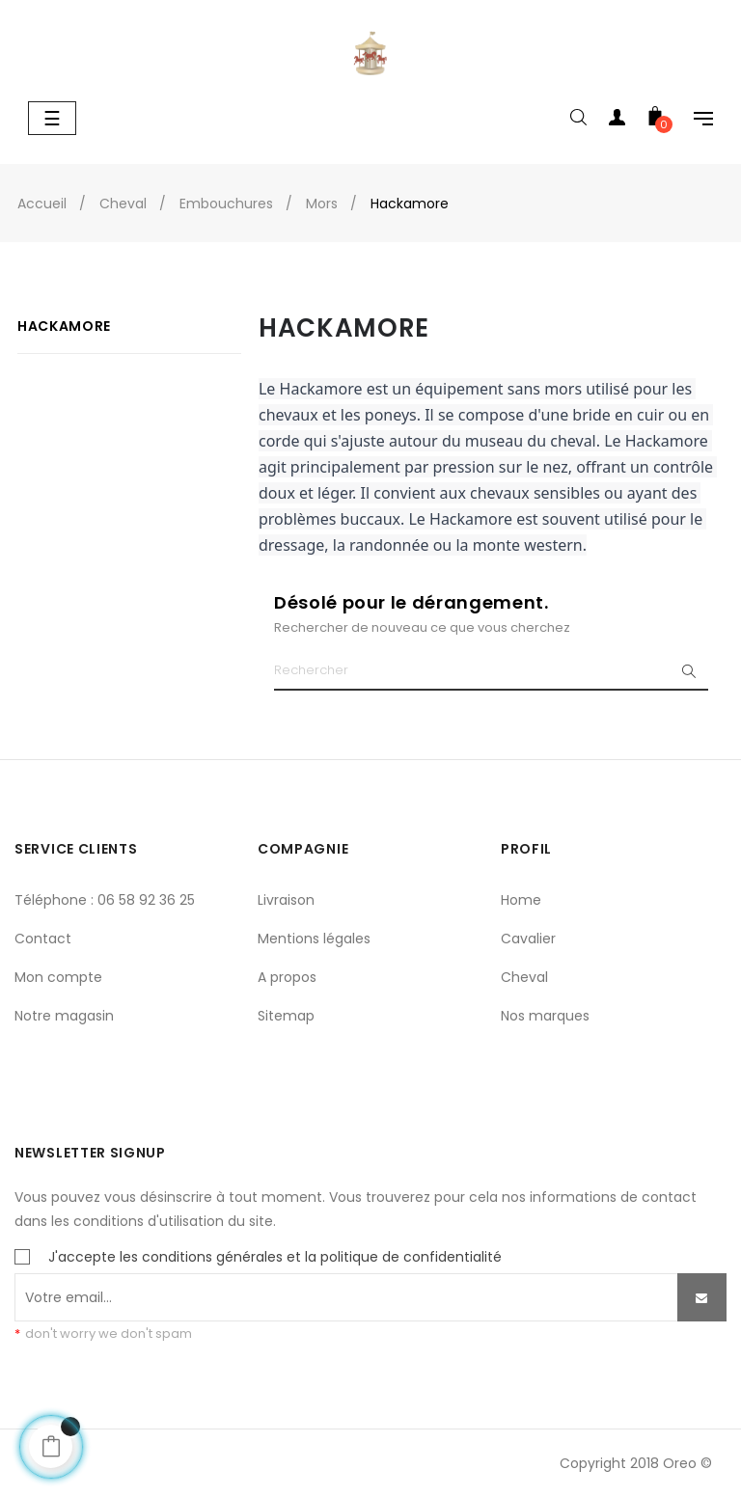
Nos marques (545, 1015)
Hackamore (64, 326)
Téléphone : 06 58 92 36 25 (104, 900)
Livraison (286, 900)
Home (521, 900)
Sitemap (286, 1015)
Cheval (524, 977)
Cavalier (528, 938)
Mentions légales (314, 938)
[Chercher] (491, 671)
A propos (287, 977)
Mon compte (58, 977)
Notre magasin (64, 1015)
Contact (42, 938)
